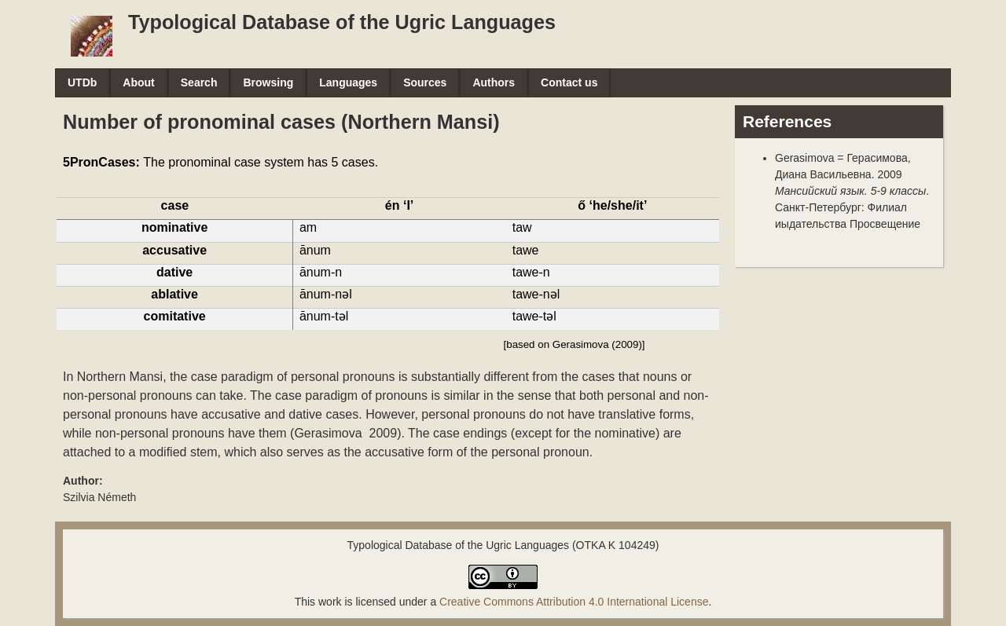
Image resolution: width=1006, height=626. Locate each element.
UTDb (82, 82)
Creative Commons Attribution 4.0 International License (573, 601)
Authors (493, 82)
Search (199, 82)
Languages (348, 82)
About (138, 82)
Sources (424, 82)
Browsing (268, 82)
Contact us (569, 82)
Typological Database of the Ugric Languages (342, 22)
